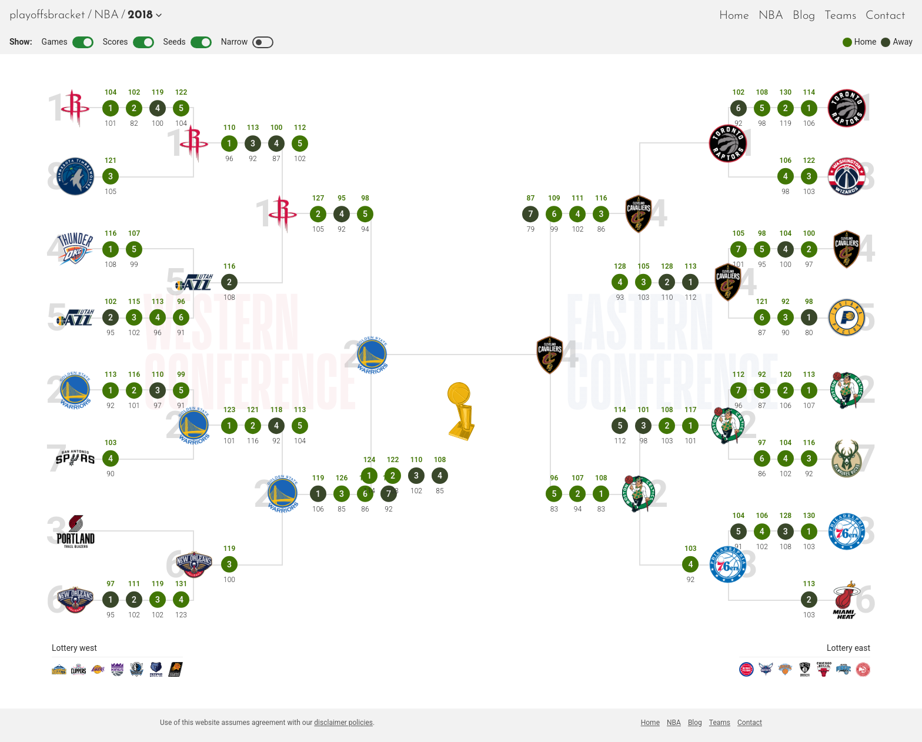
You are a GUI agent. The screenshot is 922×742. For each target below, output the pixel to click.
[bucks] (847, 459)
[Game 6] (181, 317)
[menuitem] (106, 15)
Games (67, 42)
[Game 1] (110, 108)
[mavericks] (136, 673)
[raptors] (847, 108)
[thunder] (75, 249)
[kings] (117, 673)
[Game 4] (157, 108)
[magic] (843, 673)
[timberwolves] (75, 177)
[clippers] (78, 673)
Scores (128, 42)
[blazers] (75, 532)
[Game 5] (181, 108)
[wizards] (847, 177)
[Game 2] (134, 108)
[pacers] (847, 318)
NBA (106, 15)
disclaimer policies (343, 722)
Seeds (187, 42)
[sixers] (847, 532)
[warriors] (75, 391)
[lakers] (98, 673)
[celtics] (847, 391)
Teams (840, 16)
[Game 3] (110, 176)
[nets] (804, 673)
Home (734, 16)
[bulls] (824, 673)
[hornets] (766, 673)
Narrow (247, 42)
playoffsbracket (47, 15)
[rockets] (75, 108)
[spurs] (75, 459)
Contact (886, 16)
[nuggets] (59, 673)
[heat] (847, 600)
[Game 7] (738, 249)
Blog (804, 16)
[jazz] (75, 318)
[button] (142, 15)
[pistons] (746, 673)
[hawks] (863, 673)
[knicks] (785, 673)
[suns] (175, 673)
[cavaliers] (847, 249)
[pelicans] (75, 600)
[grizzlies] (156, 673)
